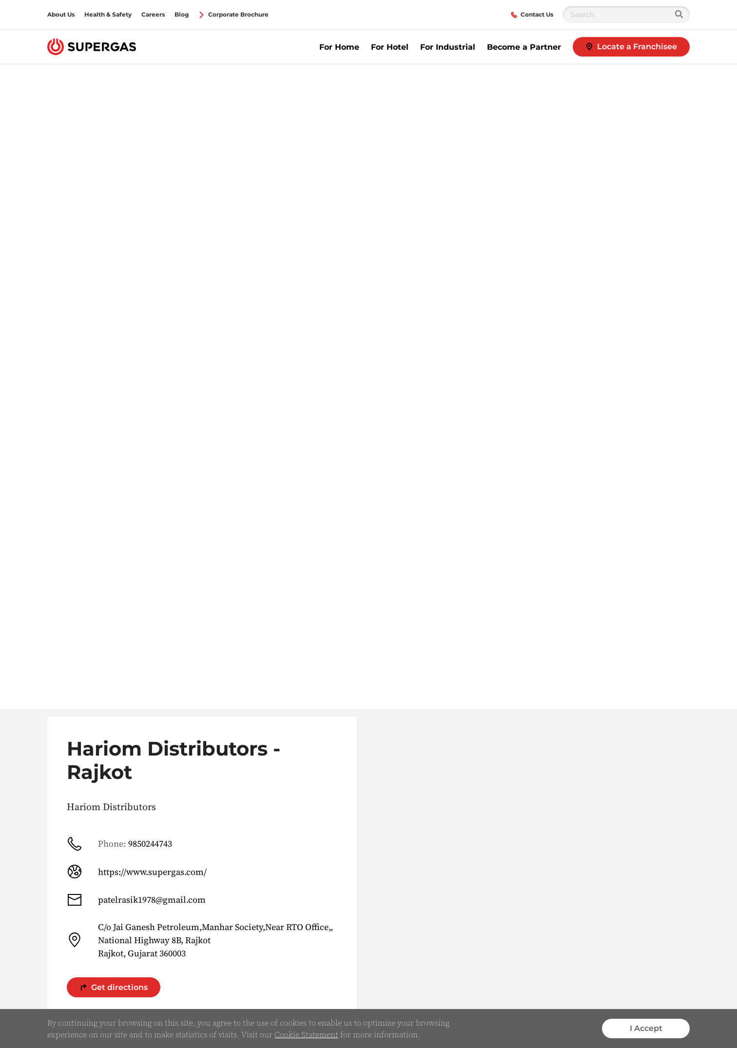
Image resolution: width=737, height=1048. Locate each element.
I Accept (646, 1028)
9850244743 (119, 844)
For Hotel (389, 47)
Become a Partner (524, 47)
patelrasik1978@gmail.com (136, 900)
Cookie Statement (306, 1034)
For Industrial (447, 47)
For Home (339, 47)
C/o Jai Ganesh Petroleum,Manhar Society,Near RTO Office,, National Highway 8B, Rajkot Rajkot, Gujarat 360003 (200, 940)
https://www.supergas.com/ (137, 871)
